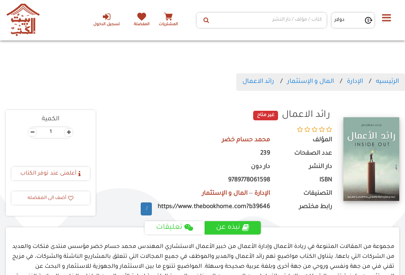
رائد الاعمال (258, 81)
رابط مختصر (315, 207)
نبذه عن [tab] (232, 227)
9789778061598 (249, 180)
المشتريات (168, 25)
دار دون (260, 167)
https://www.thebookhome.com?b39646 (214, 207)
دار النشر (320, 167)
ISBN (325, 180)
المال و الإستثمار (310, 81)
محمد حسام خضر (246, 140)
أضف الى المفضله (50, 198)
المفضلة (142, 25)
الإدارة (355, 81)
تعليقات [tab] (174, 227)
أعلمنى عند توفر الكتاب (50, 174)
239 (265, 153)
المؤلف (322, 140)
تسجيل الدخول (106, 19)
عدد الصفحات (313, 153)
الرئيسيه (387, 81)
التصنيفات (317, 194)
